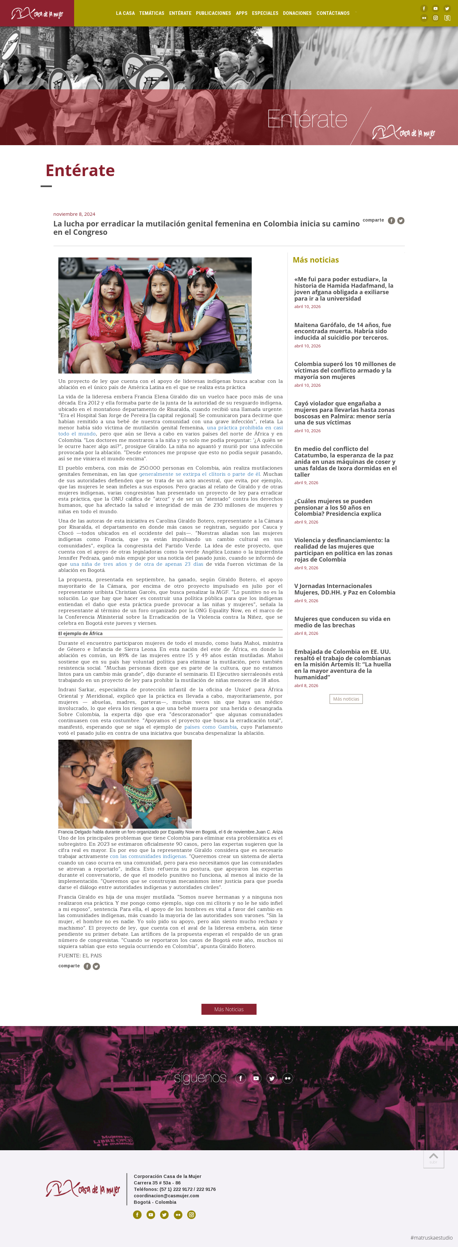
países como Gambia (210, 727)
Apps (234, 13)
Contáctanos (326, 13)
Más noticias (346, 699)
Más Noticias (229, 1009)
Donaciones (290, 13)
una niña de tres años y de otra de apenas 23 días (135, 564)
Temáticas (145, 13)
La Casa (118, 13)
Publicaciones (206, 13)
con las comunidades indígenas (148, 856)
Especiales (258, 13)
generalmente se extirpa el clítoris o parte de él (199, 474)
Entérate (173, 13)
